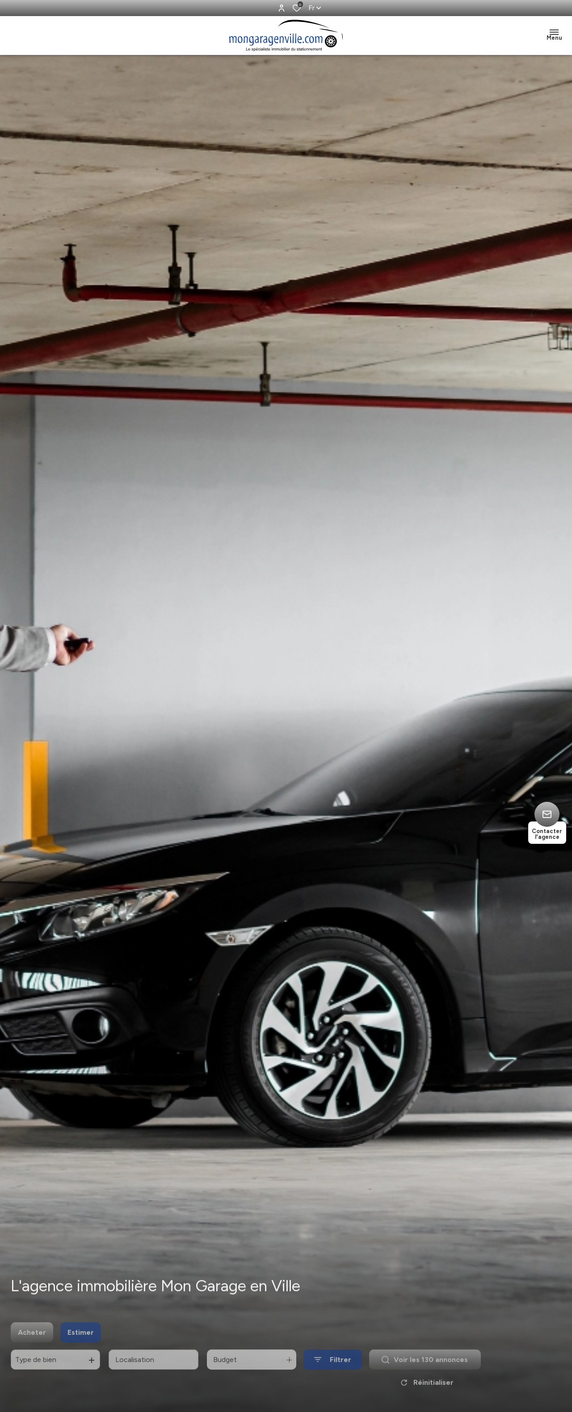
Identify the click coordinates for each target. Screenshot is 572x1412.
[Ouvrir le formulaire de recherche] (332, 1371)
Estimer (80, 1343)
